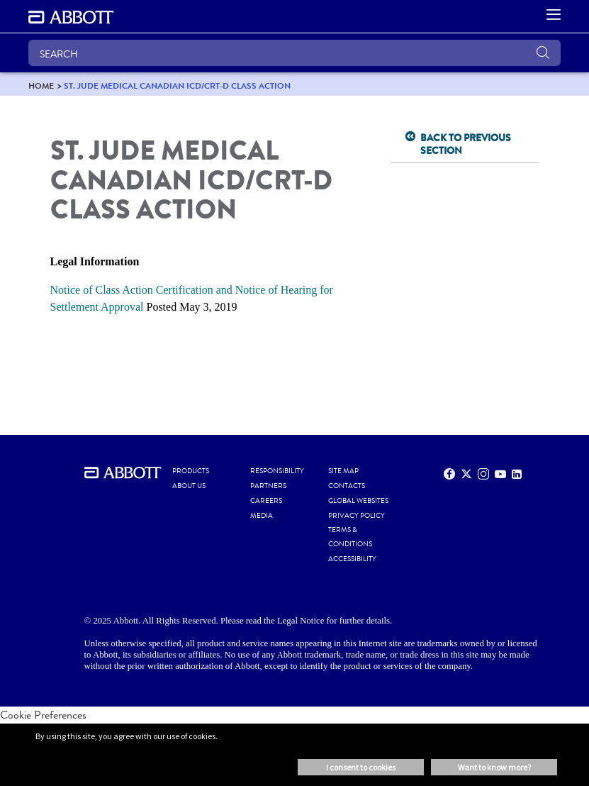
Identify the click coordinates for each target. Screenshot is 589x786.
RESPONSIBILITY (277, 471)
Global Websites (358, 501)
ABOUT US (189, 486)
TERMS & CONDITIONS (350, 537)
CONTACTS (346, 486)
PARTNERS (268, 486)
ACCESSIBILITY (352, 559)
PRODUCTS (190, 471)
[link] (41, 85)
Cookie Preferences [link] (43, 715)
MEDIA (261, 516)
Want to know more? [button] (494, 767)
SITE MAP (343, 471)
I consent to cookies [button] (361, 767)
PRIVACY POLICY (356, 516)
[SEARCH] (294, 53)
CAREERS (266, 501)
